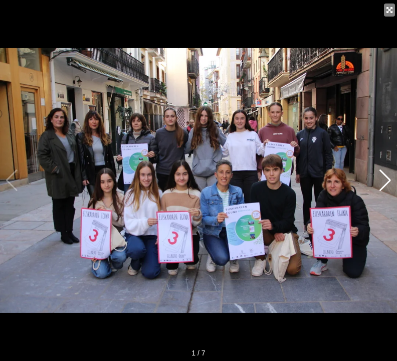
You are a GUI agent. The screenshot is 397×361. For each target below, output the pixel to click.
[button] (385, 180)
